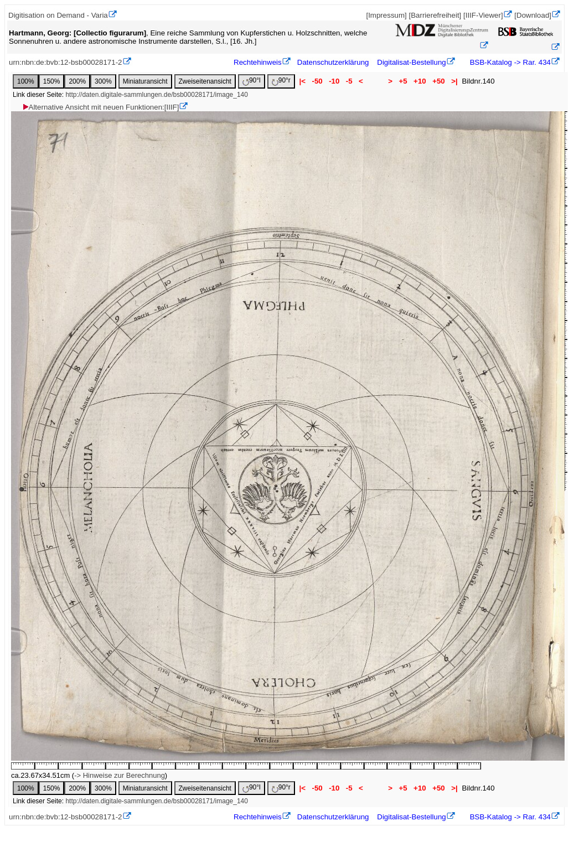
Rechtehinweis (258, 62)
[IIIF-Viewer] (483, 15)
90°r (281, 81)
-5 (349, 81)
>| (454, 81)
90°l (251, 81)
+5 (403, 81)
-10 (334, 81)
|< (302, 81)
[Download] (532, 15)
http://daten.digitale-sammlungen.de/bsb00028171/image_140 (156, 95)
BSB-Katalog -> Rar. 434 (509, 62)
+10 (419, 81)
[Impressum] (386, 15)
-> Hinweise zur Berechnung (119, 775)
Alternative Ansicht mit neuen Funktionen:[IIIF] (100, 107)
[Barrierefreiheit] (434, 15)
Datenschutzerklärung (333, 62)
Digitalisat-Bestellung (411, 62)
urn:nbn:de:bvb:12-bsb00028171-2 (65, 62)
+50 (438, 81)
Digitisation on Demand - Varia (58, 15)
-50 (317, 81)
